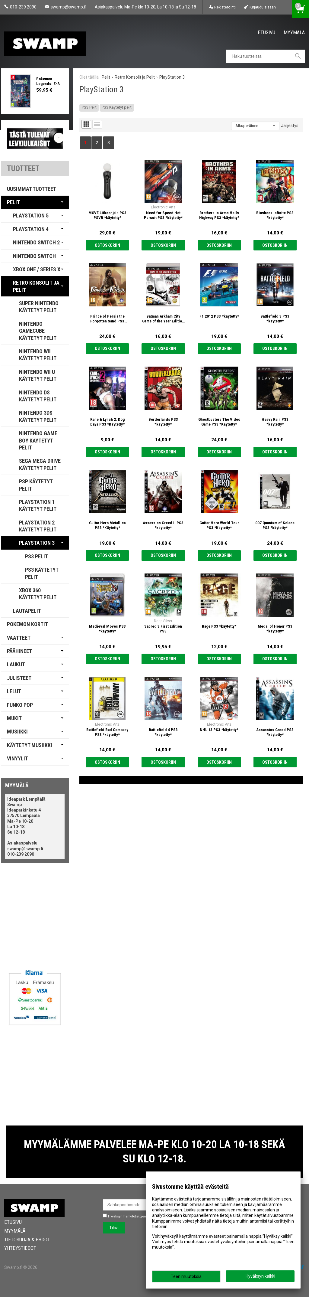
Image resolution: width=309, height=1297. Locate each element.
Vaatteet (18, 638)
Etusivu (266, 32)
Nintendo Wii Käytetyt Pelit (37, 354)
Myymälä (294, 32)
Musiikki (17, 731)
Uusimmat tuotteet (31, 189)
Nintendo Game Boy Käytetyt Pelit (38, 440)
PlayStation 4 (31, 229)
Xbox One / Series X (36, 269)
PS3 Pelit (89, 107)
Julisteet (19, 678)
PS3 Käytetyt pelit (117, 107)
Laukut (16, 664)
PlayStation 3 (37, 543)
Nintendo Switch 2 (36, 242)
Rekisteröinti (225, 7)
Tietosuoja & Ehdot (27, 1240)
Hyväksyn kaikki (260, 1276)
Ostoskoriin (107, 245)
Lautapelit (27, 611)
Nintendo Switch (34, 256)
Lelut (14, 691)
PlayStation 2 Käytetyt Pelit (37, 526)
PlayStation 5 (31, 215)
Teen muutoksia (186, 1276)
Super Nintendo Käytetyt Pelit (39, 306)
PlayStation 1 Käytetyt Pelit (37, 505)
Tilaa (114, 1227)
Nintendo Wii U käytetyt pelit (37, 375)
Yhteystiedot (20, 1248)
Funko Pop (20, 705)
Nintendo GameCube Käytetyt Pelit (37, 331)
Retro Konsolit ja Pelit (36, 286)
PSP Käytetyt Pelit (36, 485)
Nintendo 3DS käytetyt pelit (37, 416)
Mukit (14, 718)
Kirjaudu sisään (263, 7)
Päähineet (19, 651)
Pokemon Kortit (27, 624)
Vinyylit (17, 758)
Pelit (13, 202)
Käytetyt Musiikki (29, 745)
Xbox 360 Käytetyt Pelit (37, 593)
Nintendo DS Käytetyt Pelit (37, 396)
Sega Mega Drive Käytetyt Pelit (40, 464)
